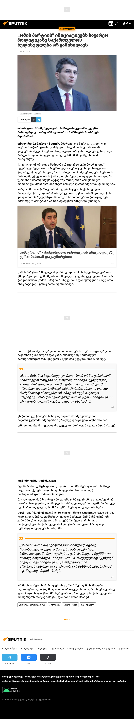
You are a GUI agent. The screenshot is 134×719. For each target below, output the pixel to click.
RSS (98, 676)
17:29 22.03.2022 (25, 51)
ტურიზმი (124, 648)
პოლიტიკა (54, 605)
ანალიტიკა (27, 648)
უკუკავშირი (119, 681)
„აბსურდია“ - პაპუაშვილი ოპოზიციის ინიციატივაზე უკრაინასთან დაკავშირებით (67, 254)
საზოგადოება (75, 648)
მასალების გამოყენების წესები (55, 676)
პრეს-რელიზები (84, 676)
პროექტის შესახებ (12, 676)
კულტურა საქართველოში (101, 648)
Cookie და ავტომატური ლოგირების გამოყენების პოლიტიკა (77, 681)
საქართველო (87, 605)
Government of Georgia (30, 114)
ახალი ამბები (70, 605)
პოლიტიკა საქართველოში (32, 605)
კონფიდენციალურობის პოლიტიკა (22, 681)
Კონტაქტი (30, 676)
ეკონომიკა (57, 648)
